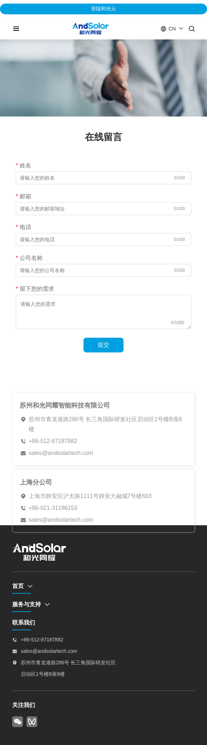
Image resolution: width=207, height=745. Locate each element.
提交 (103, 345)
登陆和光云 (103, 8)
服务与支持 (26, 604)
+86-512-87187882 (53, 454)
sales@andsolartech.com (61, 466)
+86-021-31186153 (53, 519)
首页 (18, 586)
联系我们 (23, 623)
